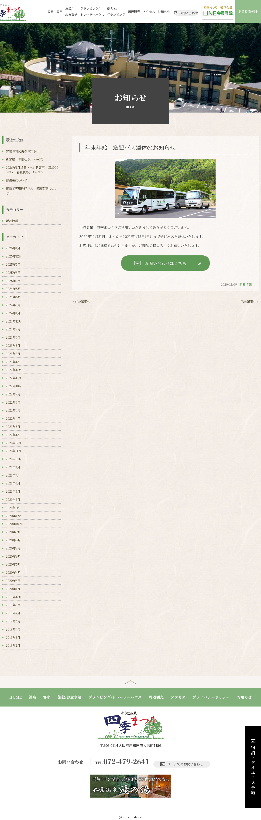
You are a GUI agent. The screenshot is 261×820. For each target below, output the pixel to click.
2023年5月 (13, 337)
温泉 (45, 11)
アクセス (136, 11)
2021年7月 (13, 475)
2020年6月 (13, 556)
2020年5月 (13, 564)
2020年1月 (13, 589)
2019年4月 (13, 629)
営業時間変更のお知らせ (22, 151)
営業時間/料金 (249, 11)
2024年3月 (13, 305)
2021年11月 (13, 451)
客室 (53, 11)
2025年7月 (13, 264)
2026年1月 (13, 248)
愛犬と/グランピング (105, 11)
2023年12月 (14, 321)
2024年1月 (13, 313)
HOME (15, 697)
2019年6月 (13, 621)
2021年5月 (13, 491)
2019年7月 (13, 613)
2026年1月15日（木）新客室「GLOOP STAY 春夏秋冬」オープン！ (34, 170)
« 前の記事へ (81, 301)
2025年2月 (13, 280)
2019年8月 (13, 605)
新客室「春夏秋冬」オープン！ (27, 159)
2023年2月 (13, 353)
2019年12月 (14, 597)
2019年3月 (13, 637)
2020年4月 (13, 572)
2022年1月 (13, 434)
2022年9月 (13, 394)
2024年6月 (13, 297)
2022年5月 (13, 410)
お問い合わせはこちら (165, 263)
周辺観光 (122, 11)
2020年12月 (14, 516)
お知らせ (150, 11)
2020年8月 (13, 540)
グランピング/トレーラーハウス (84, 11)
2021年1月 (13, 507)
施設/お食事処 (64, 11)
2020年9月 (13, 532)
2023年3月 (13, 345)
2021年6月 (13, 483)
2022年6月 (13, 402)
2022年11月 (13, 378)
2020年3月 (13, 580)
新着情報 (246, 284)
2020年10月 (14, 524)
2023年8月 (13, 329)
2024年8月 (13, 288)
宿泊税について (16, 180)
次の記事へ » (250, 301)
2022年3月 (13, 426)
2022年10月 (14, 386)
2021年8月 (13, 467)
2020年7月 (13, 548)
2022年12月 (14, 369)
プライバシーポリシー (211, 697)
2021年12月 (13, 443)
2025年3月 (13, 272)
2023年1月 (13, 362)
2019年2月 (13, 645)
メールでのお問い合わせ (183, 759)
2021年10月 (14, 459)
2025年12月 (14, 256)
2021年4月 (13, 499)
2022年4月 (13, 418)
